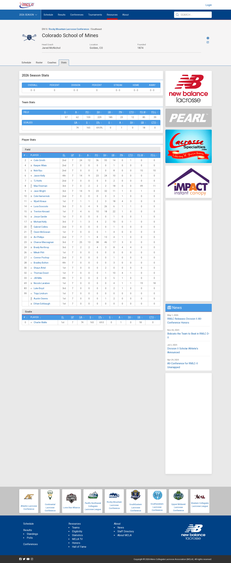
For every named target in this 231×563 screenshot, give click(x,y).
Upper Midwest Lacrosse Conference (178, 507)
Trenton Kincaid (41, 211)
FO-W (142, 112)
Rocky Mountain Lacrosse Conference (69, 29)
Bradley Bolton (41, 262)
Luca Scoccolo (41, 206)
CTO (131, 112)
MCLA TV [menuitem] (77, 539)
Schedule (26, 62)
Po (87, 112)
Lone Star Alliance (71, 507)
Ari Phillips (39, 237)
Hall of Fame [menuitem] (79, 546)
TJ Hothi (38, 181)
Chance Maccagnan (44, 242)
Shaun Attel (40, 268)
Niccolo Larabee (42, 283)
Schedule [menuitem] (48, 14)
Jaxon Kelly (39, 175)
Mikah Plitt (39, 252)
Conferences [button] (76, 14)
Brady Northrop (41, 247)
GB (109, 112)
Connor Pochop (41, 257)
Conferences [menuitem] (30, 544)
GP (72, 155)
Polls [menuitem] (30, 537)
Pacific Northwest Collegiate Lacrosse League (93, 506)
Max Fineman (40, 186)
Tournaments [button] (95, 14)
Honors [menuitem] (76, 542)
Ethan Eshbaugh (42, 303)
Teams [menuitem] (76, 527)
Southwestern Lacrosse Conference (157, 507)
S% (98, 122)
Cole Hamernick (42, 196)
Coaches (51, 62)
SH (98, 112)
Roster (39, 62)
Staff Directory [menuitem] (125, 531)
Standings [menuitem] (32, 533)
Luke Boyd (39, 288)
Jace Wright (40, 191)
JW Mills (38, 278)
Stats (64, 62)
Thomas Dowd (41, 273)
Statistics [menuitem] (77, 535)
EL (64, 155)
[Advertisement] (188, 251)
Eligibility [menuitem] (77, 531)
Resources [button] (112, 14)
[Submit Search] (177, 15)
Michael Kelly (40, 221)
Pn (120, 112)
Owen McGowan (42, 232)
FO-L (153, 112)
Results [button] (61, 14)
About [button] (125, 14)
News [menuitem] (120, 527)
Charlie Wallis (40, 322)
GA (75, 122)
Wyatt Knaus (40, 201)
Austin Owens (41, 298)
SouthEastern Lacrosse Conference (135, 507)
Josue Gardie (40, 216)
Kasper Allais (40, 165)
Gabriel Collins (41, 227)
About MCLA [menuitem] (124, 535)
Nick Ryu (38, 170)
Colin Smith (39, 160)
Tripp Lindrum (41, 293)
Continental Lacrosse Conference (50, 507)
